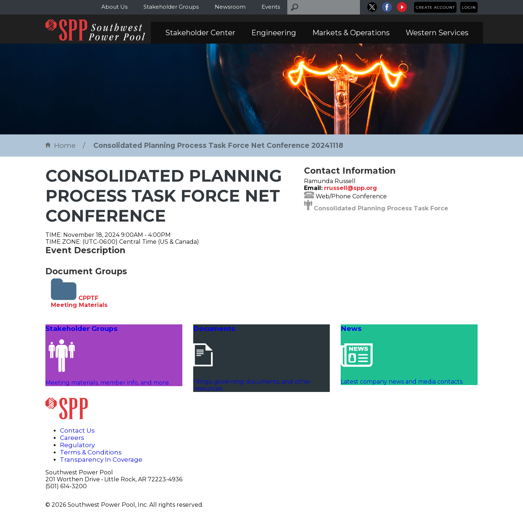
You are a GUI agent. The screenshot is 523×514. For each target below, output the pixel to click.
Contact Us (77, 430)
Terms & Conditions (91, 452)
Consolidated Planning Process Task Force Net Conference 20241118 (218, 145)
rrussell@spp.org (350, 188)
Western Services (437, 32)
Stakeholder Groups (171, 6)
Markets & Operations (351, 32)
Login (469, 7)
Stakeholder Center (200, 32)
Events (271, 6)
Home (60, 145)
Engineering (273, 32)
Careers (72, 437)
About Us (114, 6)
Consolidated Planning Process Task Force (381, 208)
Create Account (435, 7)
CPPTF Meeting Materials (79, 301)
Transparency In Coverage (101, 459)
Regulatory (77, 445)
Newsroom (230, 6)
